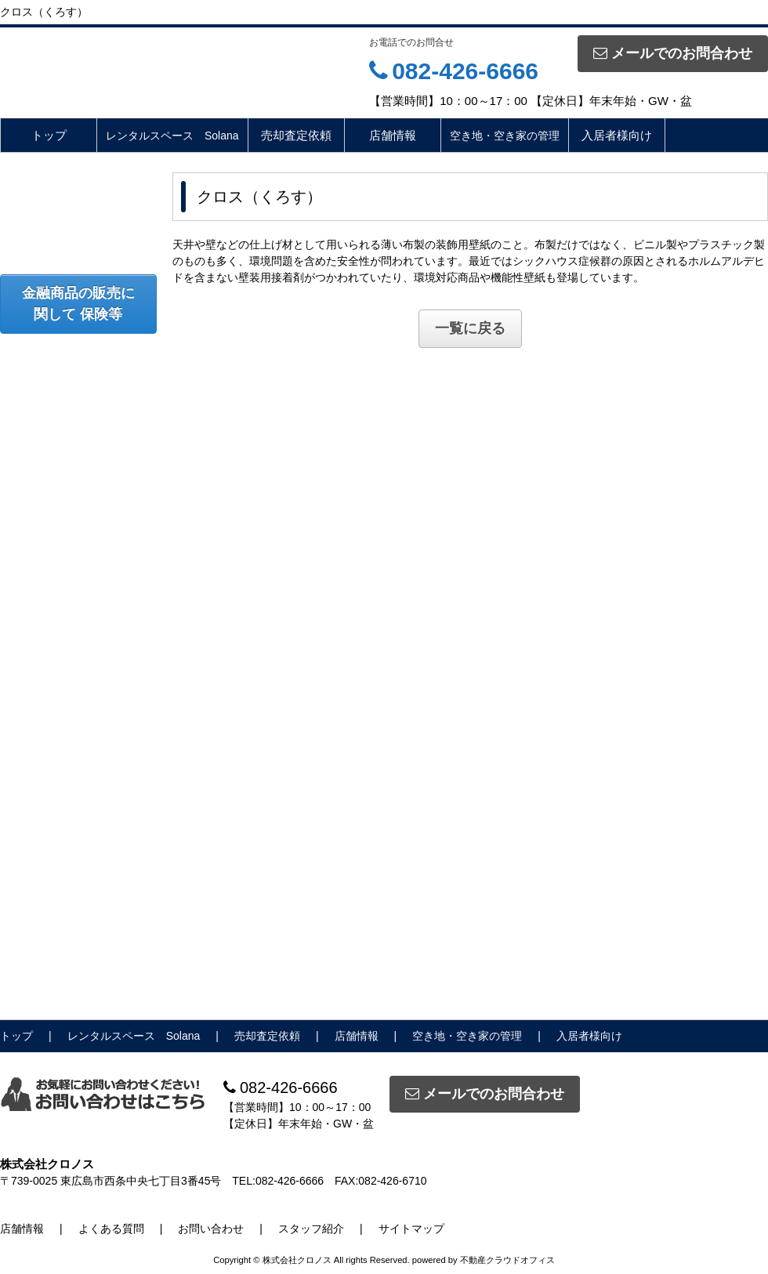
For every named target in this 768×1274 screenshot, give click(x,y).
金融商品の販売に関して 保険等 (78, 303)
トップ (49, 135)
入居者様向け (616, 135)
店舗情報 (392, 135)
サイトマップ (411, 1228)
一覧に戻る (470, 328)
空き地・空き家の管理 (505, 135)
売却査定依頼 (296, 135)
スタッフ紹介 (311, 1228)
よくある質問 (111, 1228)
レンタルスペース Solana (172, 135)
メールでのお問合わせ (672, 53)
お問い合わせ (211, 1228)
